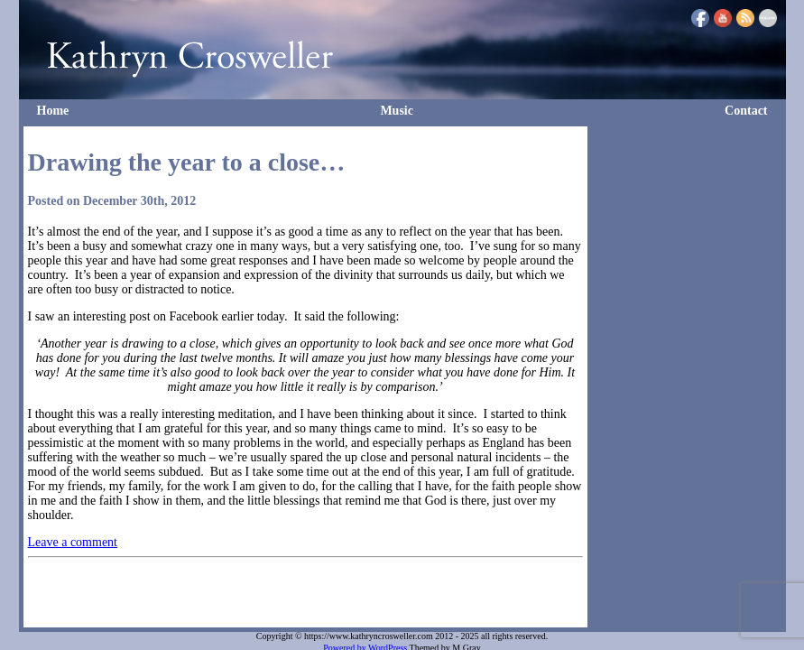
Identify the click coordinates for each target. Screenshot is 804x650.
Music (396, 110)
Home (53, 110)
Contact (746, 110)
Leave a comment (73, 542)
